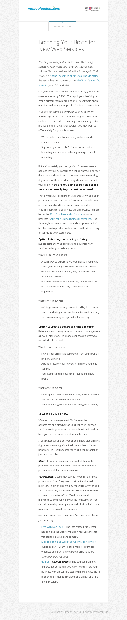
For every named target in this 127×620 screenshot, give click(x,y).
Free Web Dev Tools (52, 526)
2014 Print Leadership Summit (66, 214)
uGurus (45, 561)
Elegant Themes (72, 612)
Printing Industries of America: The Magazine (73, 75)
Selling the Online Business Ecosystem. (71, 218)
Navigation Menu (62, 26)
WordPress (102, 612)
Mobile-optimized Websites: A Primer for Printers (68, 541)
